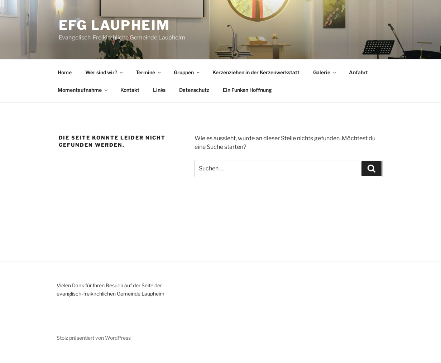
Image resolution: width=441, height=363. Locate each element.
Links (159, 90)
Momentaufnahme (83, 90)
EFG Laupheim (115, 25)
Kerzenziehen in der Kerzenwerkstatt (255, 72)
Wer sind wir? (104, 72)
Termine (149, 72)
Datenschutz (194, 90)
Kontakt (129, 90)
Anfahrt (358, 72)
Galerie (325, 72)
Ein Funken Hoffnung (247, 90)
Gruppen (187, 72)
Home (65, 72)
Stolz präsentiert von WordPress (94, 338)
